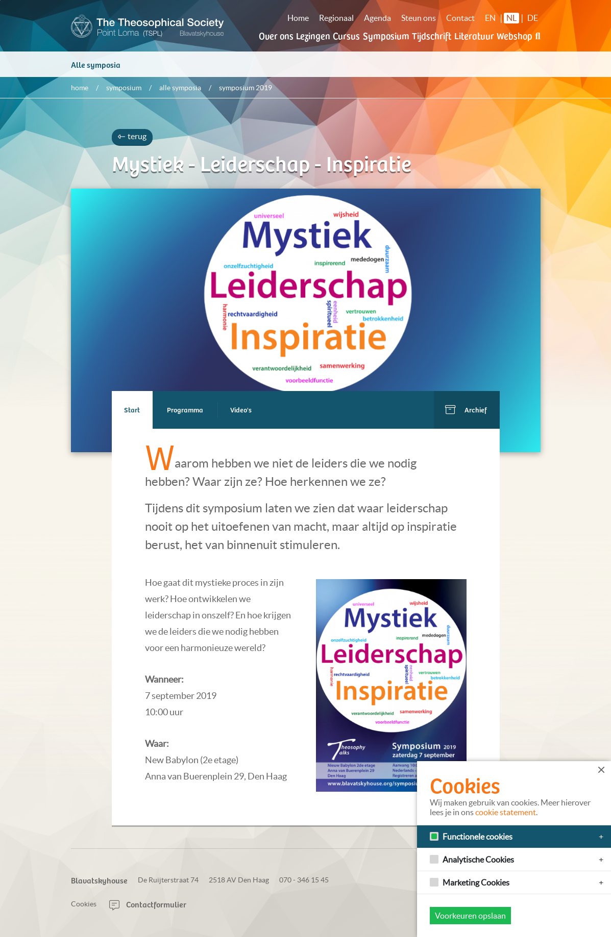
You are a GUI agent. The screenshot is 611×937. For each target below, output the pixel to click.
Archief (476, 412)
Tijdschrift (431, 35)
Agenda (377, 17)
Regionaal (336, 17)
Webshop (514, 35)
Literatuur (474, 35)
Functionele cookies (477, 836)
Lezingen (313, 35)
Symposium (386, 35)
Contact (460, 17)
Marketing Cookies (476, 882)
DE (532, 17)
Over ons (276, 35)
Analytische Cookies (478, 859)
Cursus (346, 35)
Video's (241, 412)
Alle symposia (95, 66)
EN (490, 17)
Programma (185, 412)
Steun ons (418, 17)
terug (132, 138)
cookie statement (505, 812)
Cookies (83, 904)
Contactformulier (147, 903)
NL (511, 17)
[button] (537, 42)
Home (298, 17)
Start (132, 412)
